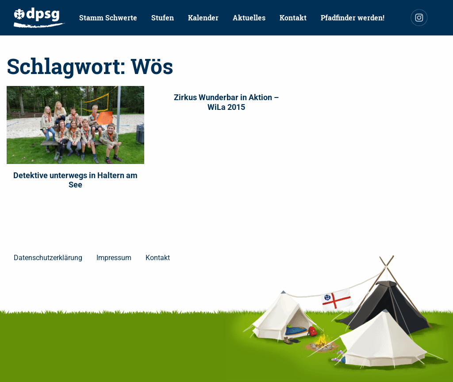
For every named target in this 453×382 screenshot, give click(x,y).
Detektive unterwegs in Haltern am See (75, 180)
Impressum (113, 257)
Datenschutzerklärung (48, 257)
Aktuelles (249, 17)
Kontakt (293, 17)
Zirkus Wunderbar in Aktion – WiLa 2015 (226, 102)
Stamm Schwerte (108, 17)
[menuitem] (39, 18)
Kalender (203, 17)
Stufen (162, 17)
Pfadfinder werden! (352, 17)
